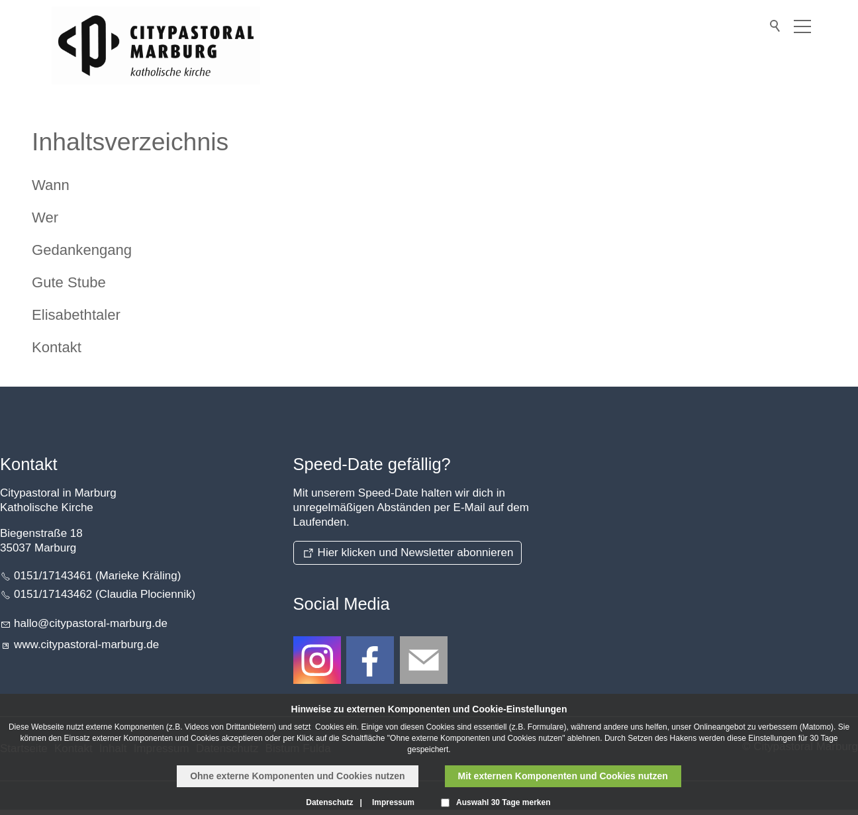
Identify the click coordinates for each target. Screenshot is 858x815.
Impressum (393, 802)
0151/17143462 (53, 594)
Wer (45, 217)
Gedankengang (82, 250)
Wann (51, 185)
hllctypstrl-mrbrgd (90, 623)
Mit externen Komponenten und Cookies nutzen (563, 776)
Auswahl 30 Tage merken (503, 802)
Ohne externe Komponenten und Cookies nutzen (297, 776)
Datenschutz (329, 802)
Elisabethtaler (76, 315)
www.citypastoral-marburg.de (86, 644)
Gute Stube (69, 282)
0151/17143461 (53, 575)
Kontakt (56, 347)
